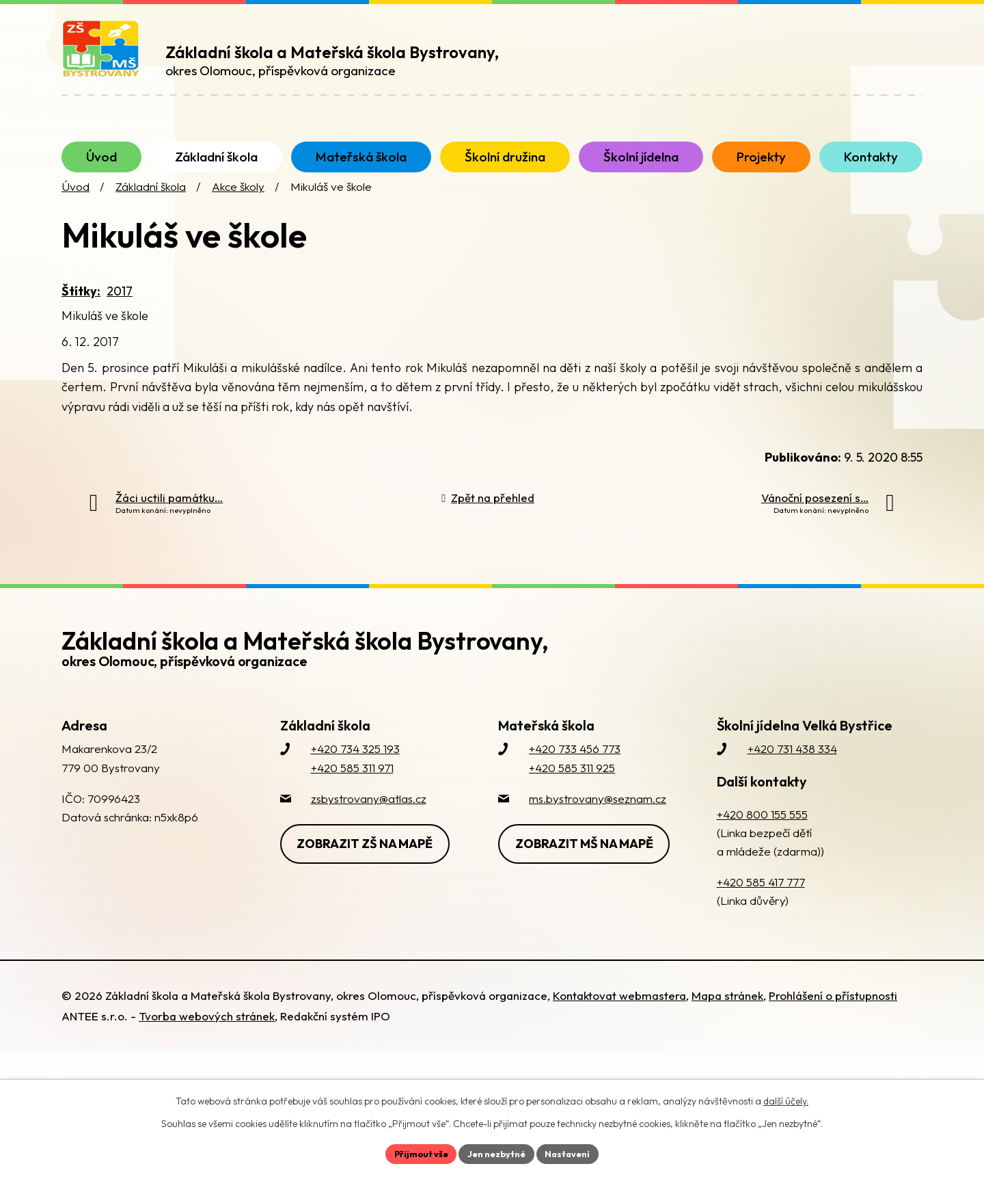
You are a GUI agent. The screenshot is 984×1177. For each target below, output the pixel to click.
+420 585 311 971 (352, 796)
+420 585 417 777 (761, 911)
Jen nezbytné (497, 1152)
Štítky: (81, 320)
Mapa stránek (727, 1024)
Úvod (76, 216)
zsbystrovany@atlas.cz (368, 827)
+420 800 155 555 (762, 843)
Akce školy (238, 216)
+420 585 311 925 (572, 796)
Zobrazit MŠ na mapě (590, 870)
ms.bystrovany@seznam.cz (597, 827)
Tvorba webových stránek (207, 1044)
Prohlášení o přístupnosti (833, 1024)
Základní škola (150, 216)
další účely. (785, 1099)
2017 (120, 320)
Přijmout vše (414, 1152)
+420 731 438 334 (792, 778)
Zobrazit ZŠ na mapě (371, 870)
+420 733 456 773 (574, 778)
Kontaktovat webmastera (619, 1024)
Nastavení (574, 1152)
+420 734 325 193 (355, 778)
